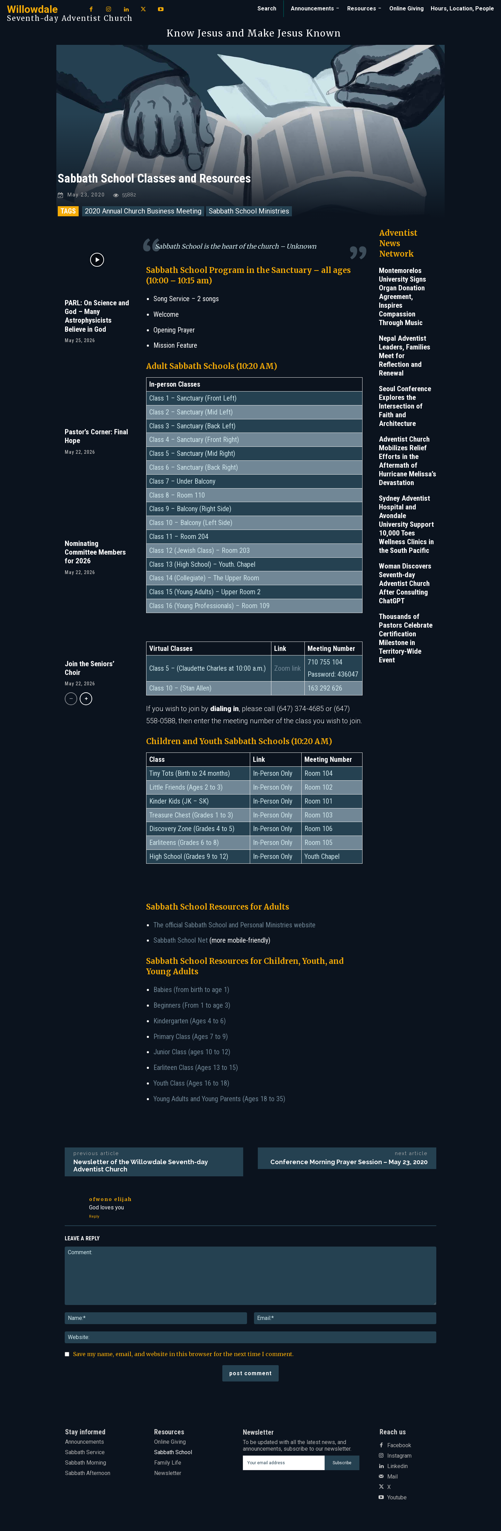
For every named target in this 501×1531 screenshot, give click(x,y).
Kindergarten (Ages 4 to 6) (189, 1021)
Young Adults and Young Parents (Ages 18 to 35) (219, 1099)
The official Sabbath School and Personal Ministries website (234, 925)
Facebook (399, 1445)
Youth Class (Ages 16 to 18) (191, 1083)
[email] (284, 1463)
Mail (392, 1477)
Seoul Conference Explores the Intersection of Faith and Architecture (405, 406)
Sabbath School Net (180, 941)
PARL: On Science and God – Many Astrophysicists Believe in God (97, 316)
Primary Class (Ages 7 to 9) (190, 1037)
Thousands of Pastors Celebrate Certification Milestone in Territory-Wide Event (405, 638)
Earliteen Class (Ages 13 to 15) (195, 1068)
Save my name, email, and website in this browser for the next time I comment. (183, 1354)
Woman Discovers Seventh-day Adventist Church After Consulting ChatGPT (405, 583)
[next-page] (86, 699)
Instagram (399, 1456)
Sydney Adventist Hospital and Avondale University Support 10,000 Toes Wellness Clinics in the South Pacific (406, 524)
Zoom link (287, 668)
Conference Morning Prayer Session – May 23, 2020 (349, 1162)
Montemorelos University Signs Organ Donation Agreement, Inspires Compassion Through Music (402, 297)
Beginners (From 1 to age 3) (191, 1005)
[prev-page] (71, 699)
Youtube (397, 1497)
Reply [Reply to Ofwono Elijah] (94, 1217)
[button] (266, 8)
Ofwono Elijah (110, 1199)
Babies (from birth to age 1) (191, 990)
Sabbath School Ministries (249, 211)
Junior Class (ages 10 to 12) (191, 1052)
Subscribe (342, 1462)
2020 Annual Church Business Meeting (143, 211)
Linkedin (397, 1466)
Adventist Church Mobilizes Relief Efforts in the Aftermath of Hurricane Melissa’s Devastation (407, 461)
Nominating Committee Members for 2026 (95, 552)
